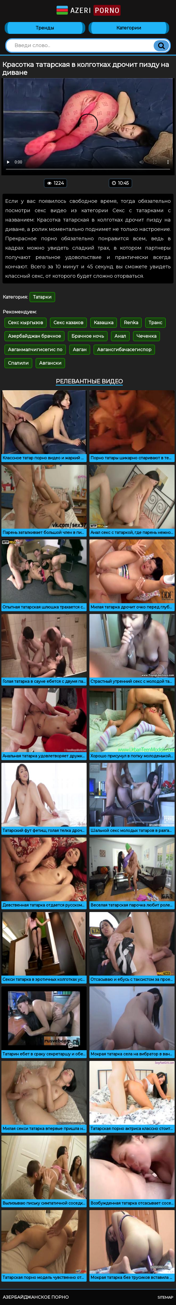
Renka (131, 322)
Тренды (45, 28)
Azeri (88, 10)
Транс (155, 322)
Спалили (18, 363)
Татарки (42, 297)
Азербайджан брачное (34, 336)
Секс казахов (68, 322)
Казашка (103, 322)
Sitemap (165, 1297)
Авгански (50, 363)
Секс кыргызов (25, 322)
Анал (120, 336)
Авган (80, 349)
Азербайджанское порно (36, 1297)
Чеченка (146, 336)
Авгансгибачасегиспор (124, 349)
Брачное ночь (87, 336)
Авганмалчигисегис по (35, 349)
